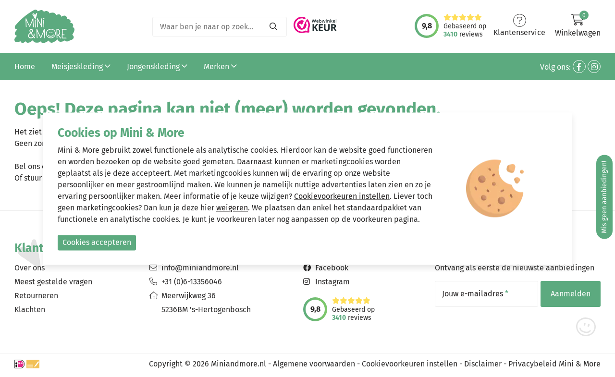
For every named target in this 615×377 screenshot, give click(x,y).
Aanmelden (570, 293)
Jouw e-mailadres (475, 294)
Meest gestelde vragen (53, 281)
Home (24, 66)
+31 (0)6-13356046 (191, 281)
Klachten (29, 309)
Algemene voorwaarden (314, 363)
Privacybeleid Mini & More (554, 363)
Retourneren (36, 295)
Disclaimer (483, 363)
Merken (220, 66)
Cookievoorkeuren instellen (409, 363)
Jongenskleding (157, 66)
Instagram (332, 281)
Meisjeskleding (81, 66)
